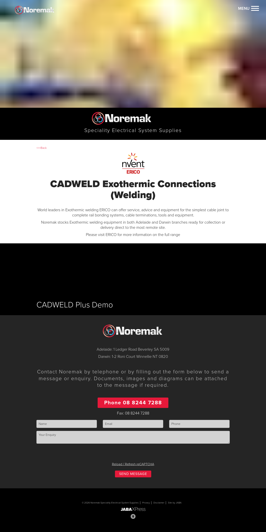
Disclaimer (158, 502)
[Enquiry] (133, 437)
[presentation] (133, 454)
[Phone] (199, 424)
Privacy (146, 502)
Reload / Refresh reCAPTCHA (133, 464)
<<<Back (41, 148)
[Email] (133, 424)
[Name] (66, 424)
